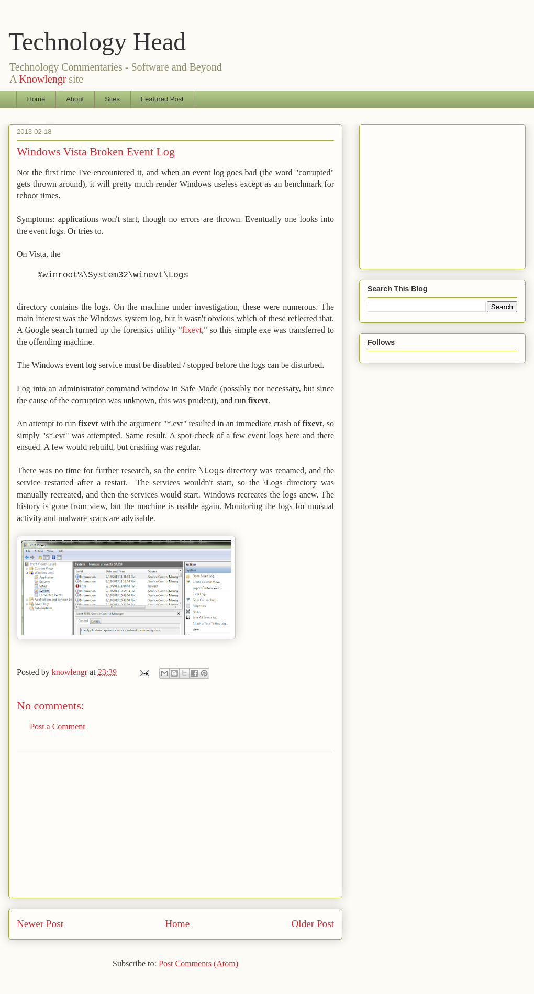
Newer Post (40, 923)
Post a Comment (57, 726)
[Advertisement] (175, 824)
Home (36, 99)
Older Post (312, 923)
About (75, 99)
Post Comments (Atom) (198, 963)
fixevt (192, 329)
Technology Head (97, 41)
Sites (112, 99)
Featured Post (162, 99)
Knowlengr (42, 79)
